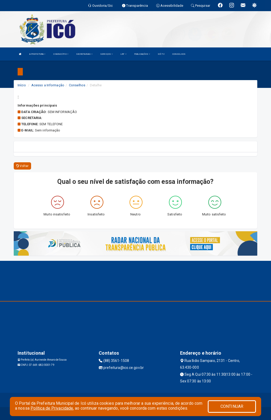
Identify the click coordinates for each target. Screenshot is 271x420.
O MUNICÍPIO (60, 54)
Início (22, 85)
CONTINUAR (231, 406)
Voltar (22, 166)
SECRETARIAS (84, 54)
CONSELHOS (179, 54)
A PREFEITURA (37, 54)
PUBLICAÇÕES (142, 54)
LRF (123, 54)
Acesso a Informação (47, 85)
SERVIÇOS (106, 54)
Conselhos (77, 85)
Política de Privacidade (52, 408)
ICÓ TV (161, 54)
